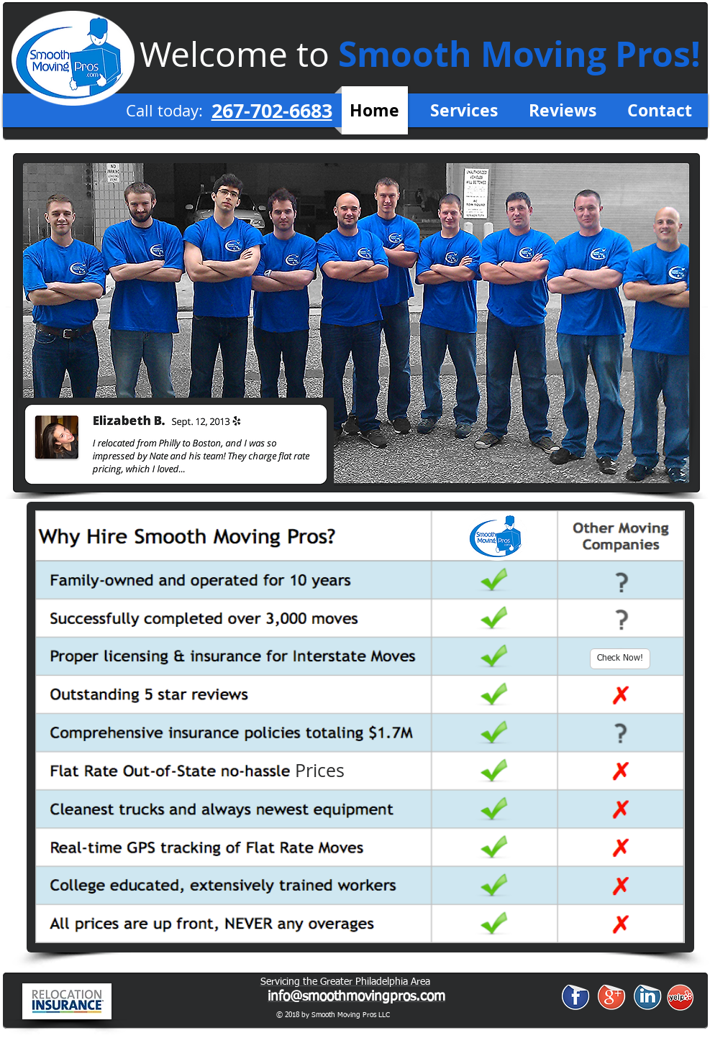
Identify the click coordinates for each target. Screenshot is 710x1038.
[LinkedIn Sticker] (648, 996)
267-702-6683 (271, 110)
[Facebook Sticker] (576, 996)
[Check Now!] (620, 658)
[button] (320, 770)
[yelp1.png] (680, 997)
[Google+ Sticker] (612, 996)
